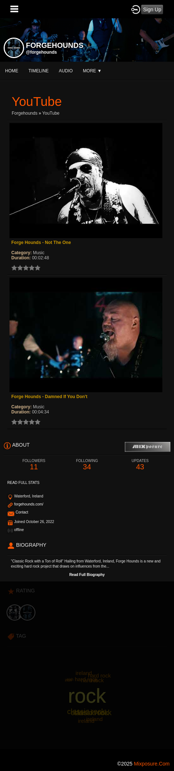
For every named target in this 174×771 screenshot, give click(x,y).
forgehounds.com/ (28, 504)
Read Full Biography (87, 575)
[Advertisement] (87, 668)
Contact (22, 512)
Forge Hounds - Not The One (41, 242)
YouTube (50, 113)
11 (34, 465)
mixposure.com (152, 764)
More (92, 70)
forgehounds (25, 113)
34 (87, 465)
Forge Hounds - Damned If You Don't (49, 396)
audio (66, 70)
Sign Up (152, 9)
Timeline (38, 70)
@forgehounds (41, 52)
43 (140, 465)
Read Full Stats (23, 483)
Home (11, 70)
